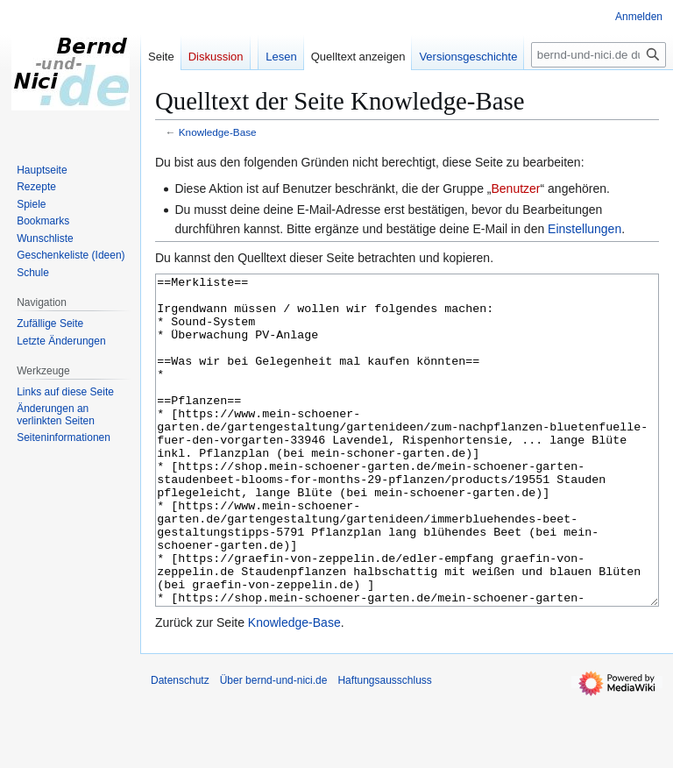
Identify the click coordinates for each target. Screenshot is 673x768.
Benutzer (515, 188)
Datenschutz (180, 746)
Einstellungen (584, 229)
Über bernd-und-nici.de (274, 746)
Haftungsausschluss (384, 746)
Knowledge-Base (218, 132)
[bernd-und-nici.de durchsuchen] (598, 55)
